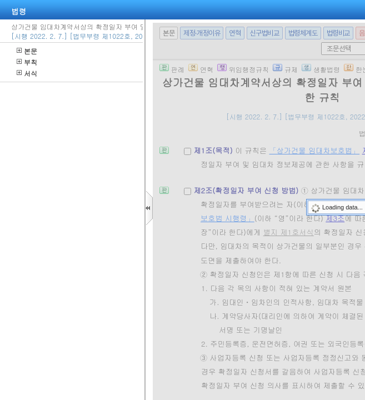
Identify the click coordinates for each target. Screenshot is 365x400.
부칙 (27, 62)
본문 (27, 51)
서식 (27, 73)
